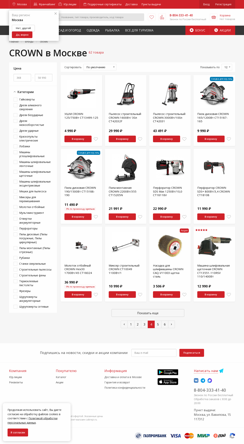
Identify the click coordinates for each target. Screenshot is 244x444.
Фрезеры (25, 291)
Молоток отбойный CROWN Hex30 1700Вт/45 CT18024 (78, 269)
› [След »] (171, 323)
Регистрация (223, 4)
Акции (222, 30)
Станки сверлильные (32, 263)
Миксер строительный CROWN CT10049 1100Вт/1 (124, 269)
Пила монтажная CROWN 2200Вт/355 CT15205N (122, 191)
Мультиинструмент (31, 213)
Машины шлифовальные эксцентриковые (35, 183)
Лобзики (24, 146)
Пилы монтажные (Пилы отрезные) (34, 250)
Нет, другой (23, 28)
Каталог (61, 377)
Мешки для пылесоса (32, 191)
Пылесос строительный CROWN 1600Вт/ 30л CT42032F (125, 117)
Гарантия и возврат (117, 382)
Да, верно (22, 34)
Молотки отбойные (32, 207)
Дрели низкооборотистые (31, 123)
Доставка (131, 4)
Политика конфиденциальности (124, 387)
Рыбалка (112, 30)
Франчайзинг (44, 4)
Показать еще (147, 313)
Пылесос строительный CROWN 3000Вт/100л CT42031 (169, 117)
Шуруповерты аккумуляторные (30, 299)
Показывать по (210, 67)
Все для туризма (139, 30)
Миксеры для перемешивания (29, 199)
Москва (20, 4)
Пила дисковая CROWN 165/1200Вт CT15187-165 (213, 117)
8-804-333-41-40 (210, 390)
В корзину (78, 139)
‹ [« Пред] (124, 323)
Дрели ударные (29, 130)
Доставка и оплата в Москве (123, 377)
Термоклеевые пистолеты (28, 283)
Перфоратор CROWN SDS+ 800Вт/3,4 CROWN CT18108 (213, 191)
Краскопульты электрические (28, 138)
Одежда (93, 30)
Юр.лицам (67, 4)
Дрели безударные (31, 115)
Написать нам (206, 370)
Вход (206, 4)
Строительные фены (32, 275)
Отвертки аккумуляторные (30, 220)
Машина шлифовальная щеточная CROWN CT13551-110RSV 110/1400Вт (213, 271)
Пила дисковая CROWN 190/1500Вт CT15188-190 (80, 191)
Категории (24, 92)
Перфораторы (28, 228)
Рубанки (24, 258)
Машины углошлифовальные (32, 154)
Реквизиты (16, 382)
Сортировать (73, 67)
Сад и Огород (69, 30)
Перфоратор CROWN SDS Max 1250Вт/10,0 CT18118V (167, 191)
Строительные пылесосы (35, 269)
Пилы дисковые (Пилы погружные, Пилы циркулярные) (33, 238)
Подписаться (191, 352)
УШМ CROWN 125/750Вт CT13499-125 (81, 115)
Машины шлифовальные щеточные (35, 173)
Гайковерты (27, 99)
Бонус (197, 30)
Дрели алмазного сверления (30, 107)
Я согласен (18, 432)
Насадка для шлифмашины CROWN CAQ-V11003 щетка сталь (168, 271)
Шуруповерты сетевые (34, 306)
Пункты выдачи (151, 4)
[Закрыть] (55, 14)
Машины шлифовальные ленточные (35, 164)
